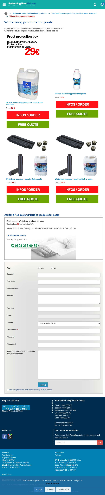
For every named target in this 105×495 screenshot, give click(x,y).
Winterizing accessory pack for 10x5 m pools (73, 179)
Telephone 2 (11, 344)
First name (11, 281)
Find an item (59, 453)
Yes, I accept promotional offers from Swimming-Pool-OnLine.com (30, 390)
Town (9, 315)
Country (10, 322)
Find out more (52, 483)
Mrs (42, 268)
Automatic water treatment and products (29, 13)
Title (8, 268)
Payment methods (9, 458)
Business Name (12, 288)
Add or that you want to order (21, 352)
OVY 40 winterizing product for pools (70, 94)
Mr (55, 268)
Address (10, 295)
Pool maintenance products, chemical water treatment (74, 13)
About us (5, 453)
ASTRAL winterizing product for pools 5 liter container (24, 104)
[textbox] (69, 309)
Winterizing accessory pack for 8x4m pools (24, 179)
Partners (58, 455)
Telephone (11, 337)
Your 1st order (7, 455)
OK (100, 443)
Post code (10, 308)
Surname (10, 274)
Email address (12, 329)
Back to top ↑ (7, 475)
